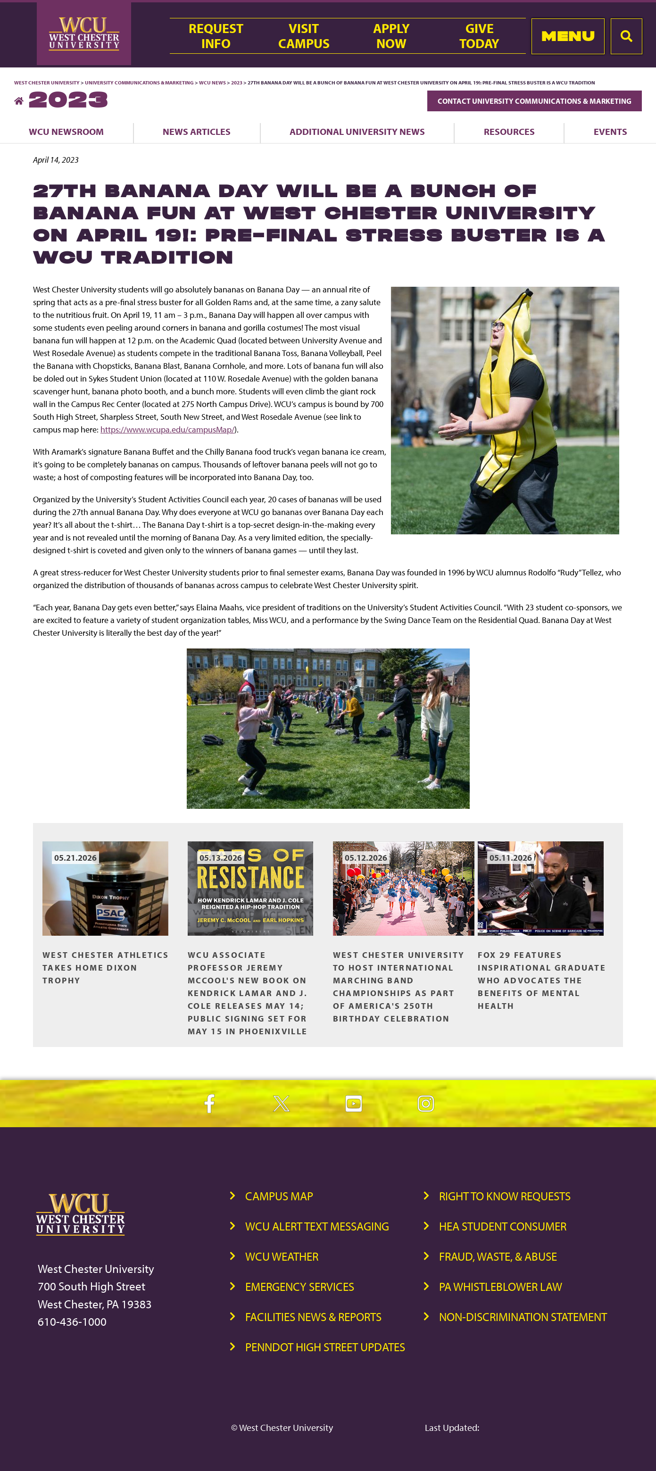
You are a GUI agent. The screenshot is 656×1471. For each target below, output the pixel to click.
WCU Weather (281, 1256)
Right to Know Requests (505, 1195)
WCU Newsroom (66, 131)
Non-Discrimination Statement (523, 1316)
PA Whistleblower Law (500, 1286)
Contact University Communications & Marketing (534, 101)
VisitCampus (304, 36)
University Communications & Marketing (139, 82)
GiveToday (479, 36)
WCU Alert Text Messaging (317, 1226)
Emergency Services (299, 1286)
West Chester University (47, 82)
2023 (236, 82)
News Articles (197, 131)
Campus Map (279, 1195)
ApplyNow (391, 36)
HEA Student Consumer (502, 1226)
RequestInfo (216, 36)
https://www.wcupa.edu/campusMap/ (167, 429)
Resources (509, 131)
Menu (568, 36)
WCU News (212, 82)
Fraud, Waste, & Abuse (498, 1256)
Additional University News (357, 131)
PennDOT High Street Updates (325, 1346)
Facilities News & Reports (313, 1316)
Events (610, 131)
